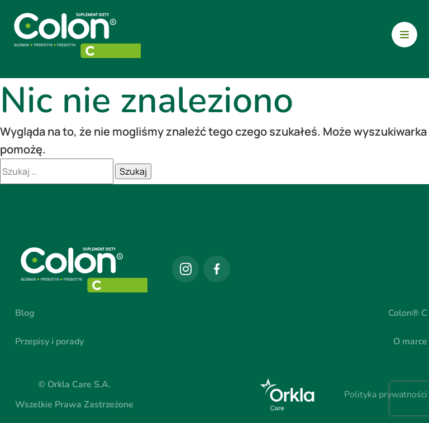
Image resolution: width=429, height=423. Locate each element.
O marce (410, 341)
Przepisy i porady (49, 341)
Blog (25, 313)
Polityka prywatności (385, 394)
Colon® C (407, 313)
